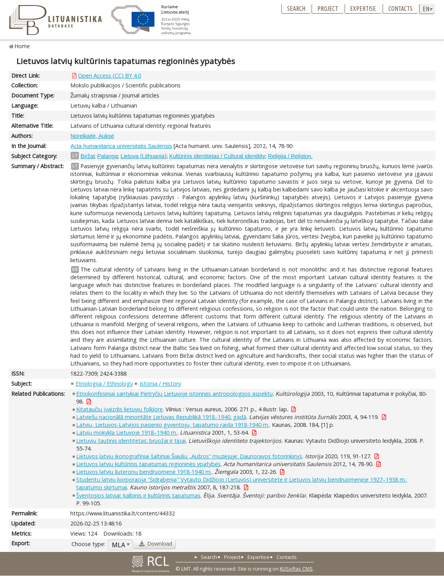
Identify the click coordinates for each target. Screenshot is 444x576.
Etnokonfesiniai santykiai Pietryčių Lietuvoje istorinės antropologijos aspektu (174, 393)
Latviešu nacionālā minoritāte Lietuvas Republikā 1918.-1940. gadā (161, 417)
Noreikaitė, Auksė (92, 136)
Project (327, 8)
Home (22, 46)
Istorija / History (160, 383)
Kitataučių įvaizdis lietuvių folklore (119, 409)
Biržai (87, 156)
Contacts (400, 8)
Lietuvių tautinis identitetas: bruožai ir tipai (131, 440)
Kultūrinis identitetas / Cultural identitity (217, 156)
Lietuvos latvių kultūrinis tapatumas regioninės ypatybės (148, 464)
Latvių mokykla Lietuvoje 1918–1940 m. (126, 432)
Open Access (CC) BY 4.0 (109, 75)
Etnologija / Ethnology (104, 383)
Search (296, 8)
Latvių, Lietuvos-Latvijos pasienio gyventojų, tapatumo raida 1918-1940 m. (172, 424)
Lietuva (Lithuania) (143, 156)
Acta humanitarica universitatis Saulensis (121, 146)
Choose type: (88, 544)
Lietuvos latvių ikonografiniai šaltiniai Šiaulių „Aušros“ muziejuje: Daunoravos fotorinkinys (189, 456)
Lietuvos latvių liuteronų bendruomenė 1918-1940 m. (144, 471)
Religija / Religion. (290, 156)
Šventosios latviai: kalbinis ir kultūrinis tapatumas (138, 495)
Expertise (363, 8)
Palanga (107, 156)
